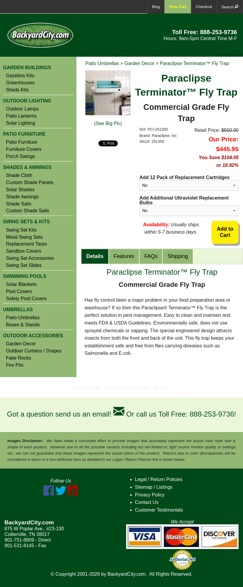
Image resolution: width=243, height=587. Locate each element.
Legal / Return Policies (159, 479)
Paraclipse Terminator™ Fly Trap (194, 63)
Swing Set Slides (24, 265)
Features (124, 256)
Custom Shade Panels (29, 182)
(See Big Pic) (108, 123)
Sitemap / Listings (154, 487)
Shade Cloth (19, 175)
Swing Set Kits (21, 230)
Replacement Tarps (26, 244)
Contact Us (147, 502)
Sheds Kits (17, 90)
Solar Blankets (21, 284)
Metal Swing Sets (24, 237)
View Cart (177, 6)
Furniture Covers (23, 149)
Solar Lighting (20, 123)
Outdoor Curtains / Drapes (34, 351)
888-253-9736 (218, 32)
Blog (156, 6)
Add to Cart (225, 232)
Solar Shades (20, 189)
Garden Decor (21, 343)
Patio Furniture (21, 142)
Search (229, 6)
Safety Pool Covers (26, 298)
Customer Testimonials (159, 509)
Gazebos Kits (20, 75)
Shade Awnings (22, 196)
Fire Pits (14, 365)
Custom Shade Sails (27, 210)
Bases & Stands (23, 324)
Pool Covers (19, 291)
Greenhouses (20, 82)
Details (95, 256)
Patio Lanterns (21, 116)
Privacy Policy (150, 494)
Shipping (177, 256)
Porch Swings (20, 156)
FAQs (150, 256)
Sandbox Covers (23, 251)
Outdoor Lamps (22, 109)
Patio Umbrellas (23, 317)
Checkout (204, 6)
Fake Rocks (18, 358)
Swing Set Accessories (30, 258)
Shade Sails (18, 204)
